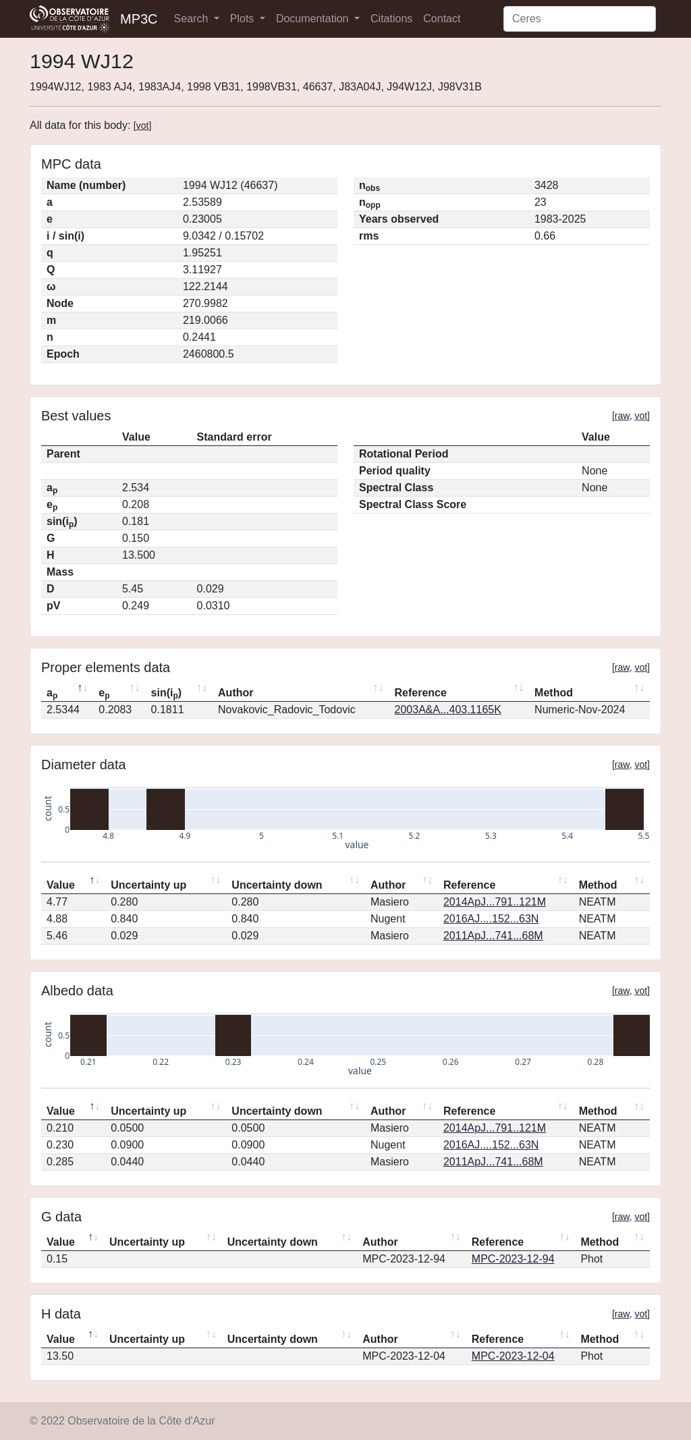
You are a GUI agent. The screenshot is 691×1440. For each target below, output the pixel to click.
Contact (441, 18)
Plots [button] (243, 18)
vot (142, 125)
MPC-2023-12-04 (513, 1356)
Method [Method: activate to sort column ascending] (553, 692)
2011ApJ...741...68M (493, 935)
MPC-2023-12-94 (513, 1259)
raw (622, 415)
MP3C (139, 18)
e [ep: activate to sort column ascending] (104, 693)
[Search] (579, 19)
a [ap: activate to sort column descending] (52, 693)
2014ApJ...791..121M (494, 902)
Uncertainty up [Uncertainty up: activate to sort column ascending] (148, 885)
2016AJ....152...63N (490, 918)
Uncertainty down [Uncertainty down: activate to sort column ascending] (276, 885)
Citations (391, 18)
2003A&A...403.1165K (448, 709)
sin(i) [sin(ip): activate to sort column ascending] (166, 693)
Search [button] (192, 18)
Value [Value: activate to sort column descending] (61, 885)
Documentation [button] (314, 18)
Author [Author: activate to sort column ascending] (235, 692)
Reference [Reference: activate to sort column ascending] (421, 692)
